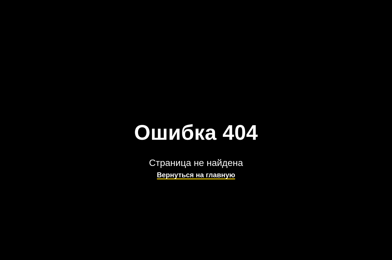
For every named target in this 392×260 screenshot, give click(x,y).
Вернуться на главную (196, 175)
